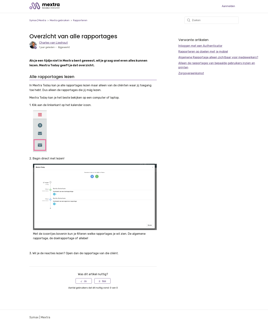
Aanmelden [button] (228, 6)
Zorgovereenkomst (191, 73)
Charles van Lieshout (53, 42)
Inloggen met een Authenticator (200, 45)
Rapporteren (80, 20)
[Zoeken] (211, 20)
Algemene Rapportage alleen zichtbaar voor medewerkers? (218, 57)
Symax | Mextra (37, 20)
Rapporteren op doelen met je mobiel (203, 51)
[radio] (84, 281)
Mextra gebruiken (59, 20)
